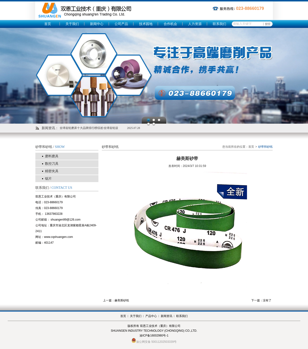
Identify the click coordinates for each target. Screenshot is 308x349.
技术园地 (146, 24)
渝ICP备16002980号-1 (154, 335)
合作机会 (170, 24)
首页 (47, 24)
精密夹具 (51, 171)
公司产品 (121, 24)
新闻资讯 (166, 316)
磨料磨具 (51, 156)
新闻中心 (96, 24)
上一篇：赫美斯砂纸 (116, 300)
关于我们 (72, 24)
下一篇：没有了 (261, 300)
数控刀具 (51, 163)
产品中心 (151, 316)
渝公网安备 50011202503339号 (156, 341)
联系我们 (219, 24)
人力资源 (195, 24)
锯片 (48, 178)
